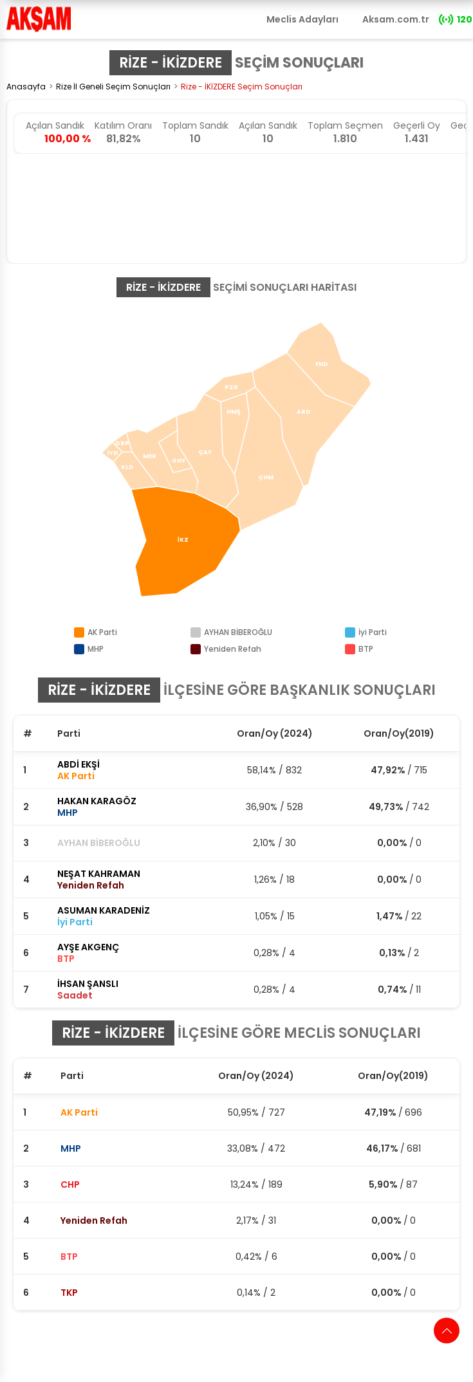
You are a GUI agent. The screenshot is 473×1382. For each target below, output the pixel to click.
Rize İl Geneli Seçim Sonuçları (113, 86)
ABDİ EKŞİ (78, 764)
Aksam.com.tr (395, 19)
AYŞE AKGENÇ (88, 947)
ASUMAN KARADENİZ (103, 910)
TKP (69, 1292)
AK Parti (79, 1112)
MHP (70, 1148)
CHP (70, 1184)
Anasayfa (26, 86)
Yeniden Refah (93, 1220)
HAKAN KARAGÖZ (96, 801)
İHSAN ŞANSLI (87, 983)
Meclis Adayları (302, 19)
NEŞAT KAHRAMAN (98, 873)
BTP (69, 1256)
